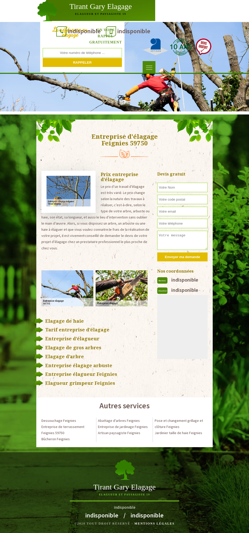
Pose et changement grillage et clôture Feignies (179, 423)
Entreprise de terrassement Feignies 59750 (62, 429)
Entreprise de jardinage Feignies (123, 426)
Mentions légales (154, 523)
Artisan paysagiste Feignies (119, 433)
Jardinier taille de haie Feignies (178, 433)
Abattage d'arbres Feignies (119, 420)
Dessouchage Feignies (58, 420)
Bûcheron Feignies (55, 439)
